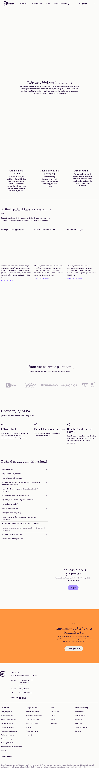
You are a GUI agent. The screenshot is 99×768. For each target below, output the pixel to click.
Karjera (53, 715)
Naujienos (54, 723)
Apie (48, 3)
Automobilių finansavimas (34, 715)
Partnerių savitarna (32, 731)
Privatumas (78, 719)
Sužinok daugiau (21, 53)
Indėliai (3, 750)
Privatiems (24, 3)
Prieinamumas (79, 711)
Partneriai (78, 731)
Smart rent (29, 727)
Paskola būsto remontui (8, 719)
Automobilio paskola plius (9, 731)
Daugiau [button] (73, 588)
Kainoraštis (78, 723)
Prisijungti (83, 4)
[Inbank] (8, 4)
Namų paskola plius (7, 715)
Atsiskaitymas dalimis (7, 743)
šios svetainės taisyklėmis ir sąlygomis (73, 767)
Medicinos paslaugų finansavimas (11, 746)
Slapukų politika (80, 715)
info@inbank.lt (24, 689)
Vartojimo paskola (6, 711)
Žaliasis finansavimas (32, 719)
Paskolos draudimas (7, 735)
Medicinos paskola (7, 723)
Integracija (29, 735)
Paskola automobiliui (7, 727)
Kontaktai (53, 719)
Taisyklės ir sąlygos (81, 727)
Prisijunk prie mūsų (74, 649)
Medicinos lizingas (32, 723)
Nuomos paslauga (7, 739)
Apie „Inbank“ (55, 711)
